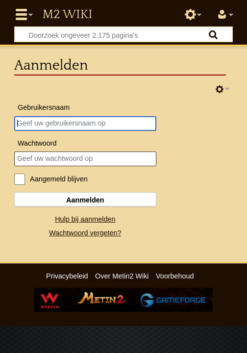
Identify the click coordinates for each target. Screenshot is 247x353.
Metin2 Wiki (67, 14)
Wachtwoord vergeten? (85, 233)
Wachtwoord (37, 143)
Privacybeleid (67, 276)
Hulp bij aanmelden (85, 219)
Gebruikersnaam (44, 107)
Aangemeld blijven (59, 179)
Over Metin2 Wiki (122, 276)
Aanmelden (85, 200)
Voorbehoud (175, 276)
